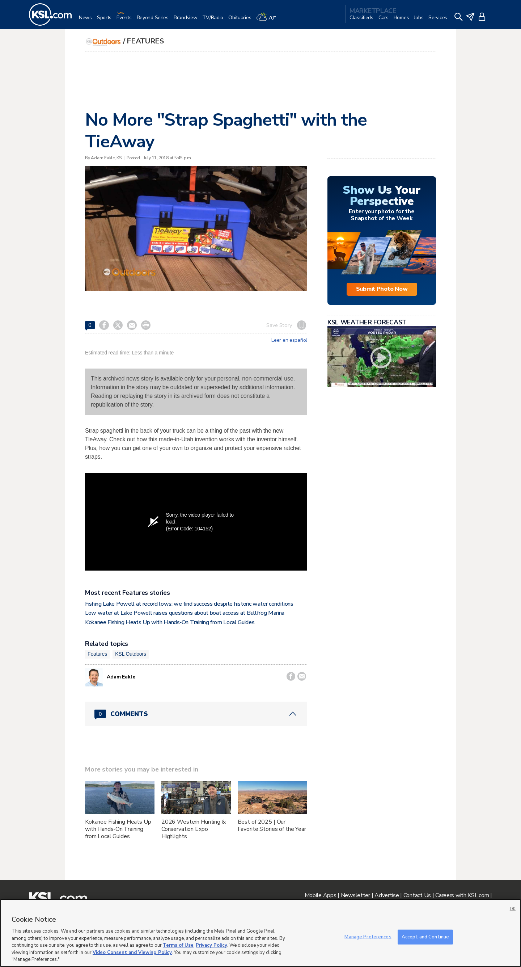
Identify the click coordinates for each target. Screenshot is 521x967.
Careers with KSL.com (462, 895)
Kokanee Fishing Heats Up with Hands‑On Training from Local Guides (170, 622)
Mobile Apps (320, 895)
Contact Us (417, 895)
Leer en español (289, 340)
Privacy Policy (211, 945)
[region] (260, 933)
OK (513, 909)
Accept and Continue (425, 936)
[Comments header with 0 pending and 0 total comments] (196, 714)
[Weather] (268, 20)
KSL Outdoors (130, 654)
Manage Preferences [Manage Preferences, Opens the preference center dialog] (367, 936)
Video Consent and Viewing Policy (132, 952)
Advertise (386, 895)
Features (145, 41)
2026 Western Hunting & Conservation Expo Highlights (193, 829)
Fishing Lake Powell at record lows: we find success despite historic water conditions (189, 604)
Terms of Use (178, 945)
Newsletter (355, 895)
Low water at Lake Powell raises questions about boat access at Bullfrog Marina (184, 613)
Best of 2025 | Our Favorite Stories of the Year (272, 825)
